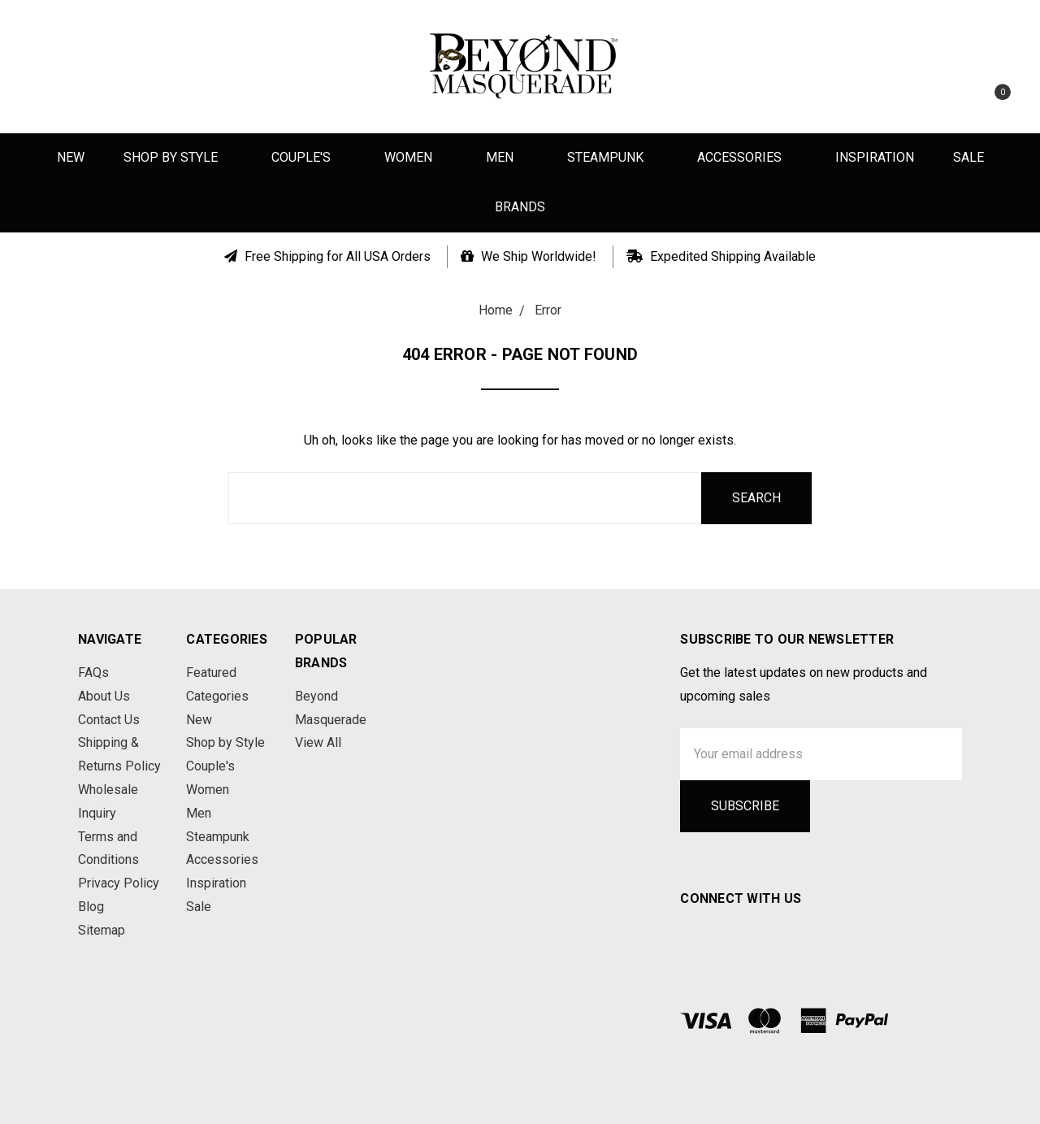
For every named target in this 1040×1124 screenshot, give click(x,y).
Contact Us (109, 719)
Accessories (746, 157)
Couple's (308, 157)
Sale (968, 157)
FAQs (93, 672)
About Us (104, 696)
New (70, 157)
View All (318, 742)
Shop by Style (178, 157)
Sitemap (101, 930)
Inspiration (874, 157)
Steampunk (612, 157)
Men (507, 157)
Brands (520, 207)
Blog (91, 906)
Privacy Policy (118, 883)
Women (415, 157)
